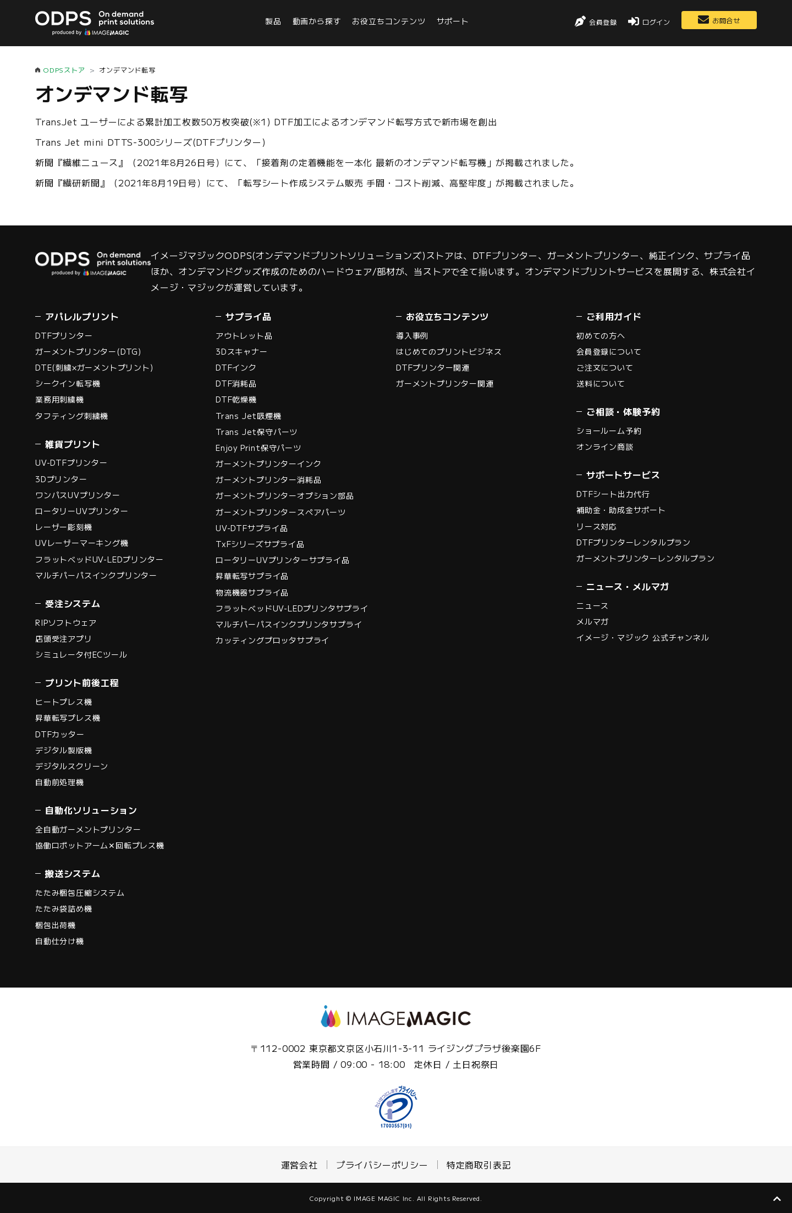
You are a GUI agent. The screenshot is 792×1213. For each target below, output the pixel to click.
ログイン (656, 21)
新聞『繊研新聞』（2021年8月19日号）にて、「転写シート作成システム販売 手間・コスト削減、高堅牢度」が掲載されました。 (307, 182)
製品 (273, 20)
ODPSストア (64, 69)
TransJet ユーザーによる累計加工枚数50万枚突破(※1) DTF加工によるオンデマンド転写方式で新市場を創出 (266, 121)
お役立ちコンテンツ (388, 20)
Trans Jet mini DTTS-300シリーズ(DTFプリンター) (150, 141)
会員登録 (603, 21)
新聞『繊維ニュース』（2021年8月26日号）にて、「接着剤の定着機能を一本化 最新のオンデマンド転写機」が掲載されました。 (307, 162)
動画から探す (317, 20)
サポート (453, 20)
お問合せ (726, 20)
